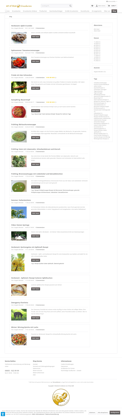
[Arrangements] (97, 11)
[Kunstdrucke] (85, 11)
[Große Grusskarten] (71, 11)
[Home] (7, 11)
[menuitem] (111, 1)
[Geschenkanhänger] (56, 11)
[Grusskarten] (16, 11)
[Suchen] (70, 6)
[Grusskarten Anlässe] (30, 11)
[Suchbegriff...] (56, 6)
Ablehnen (92, 412)
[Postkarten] (43, 11)
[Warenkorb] (112, 6)
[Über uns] (107, 11)
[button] (3, 414)
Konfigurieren (115, 412)
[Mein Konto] (100, 6)
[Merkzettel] (92, 6)
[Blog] (114, 11)
